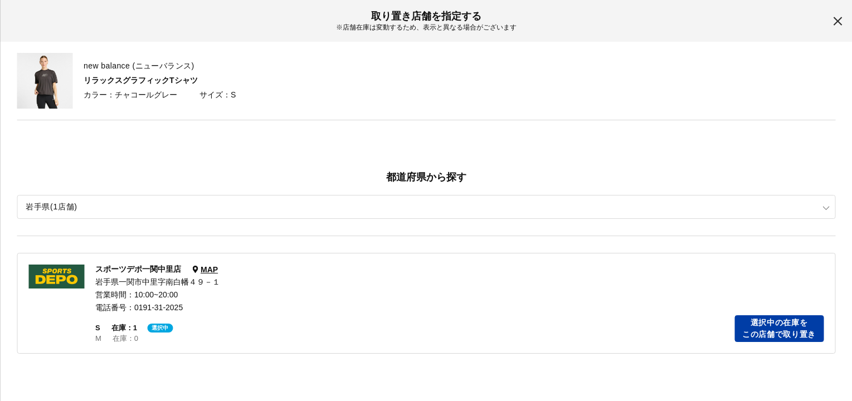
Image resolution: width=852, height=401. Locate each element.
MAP (209, 269)
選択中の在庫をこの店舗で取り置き (779, 328)
